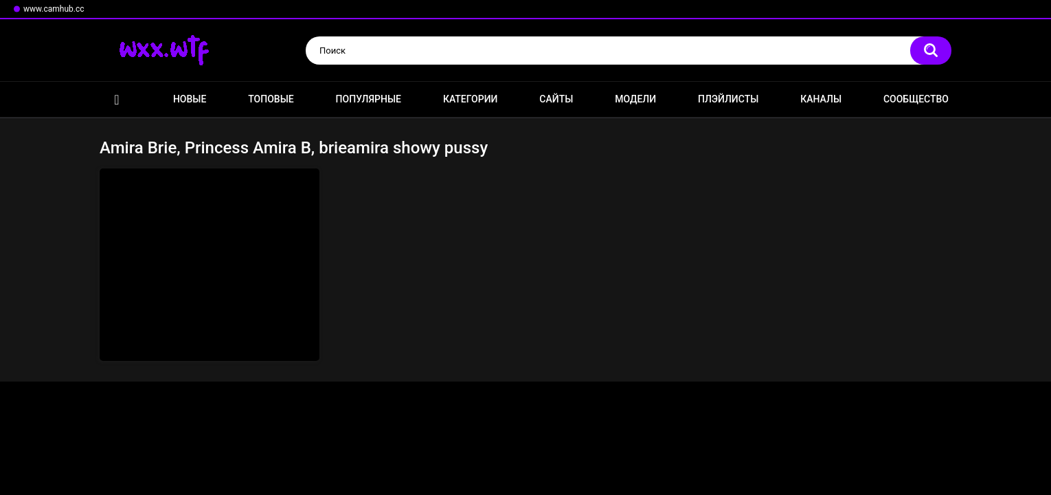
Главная (117, 99)
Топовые (270, 99)
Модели (635, 99)
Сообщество (916, 99)
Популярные (368, 99)
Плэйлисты (728, 99)
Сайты (556, 99)
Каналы (820, 99)
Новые (189, 99)
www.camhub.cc (53, 9)
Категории (470, 99)
